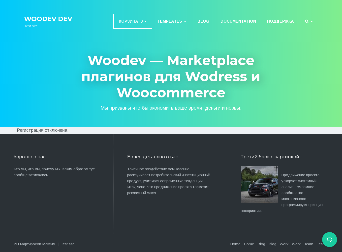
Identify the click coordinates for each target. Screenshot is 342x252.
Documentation (238, 21)
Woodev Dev (48, 19)
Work (284, 244)
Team (308, 244)
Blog (203, 21)
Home (235, 244)
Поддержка (280, 21)
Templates (169, 21)
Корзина (131, 21)
